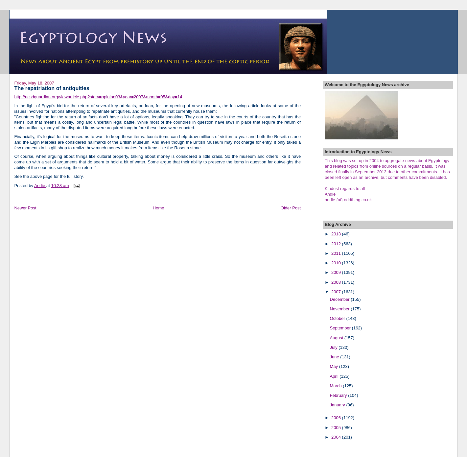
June (335, 356)
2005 (336, 427)
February (339, 395)
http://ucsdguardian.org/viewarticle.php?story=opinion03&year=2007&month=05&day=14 (98, 96)
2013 (336, 233)
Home (158, 207)
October (338, 318)
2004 (336, 437)
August (337, 337)
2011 (336, 253)
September (341, 327)
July (334, 347)
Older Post (291, 207)
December (340, 299)
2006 (336, 417)
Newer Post (25, 207)
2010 (336, 262)
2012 (336, 243)
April (335, 376)
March (336, 385)
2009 (336, 272)
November (340, 308)
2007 (336, 291)
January (338, 404)
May (334, 366)
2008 (336, 282)
